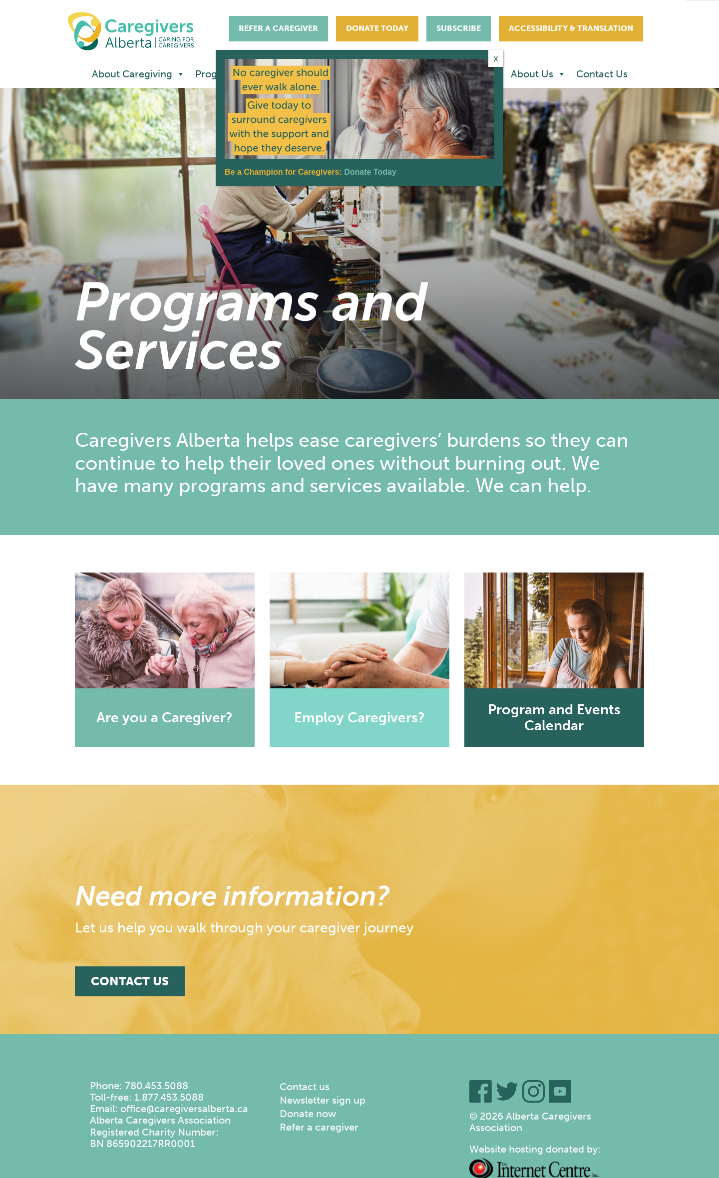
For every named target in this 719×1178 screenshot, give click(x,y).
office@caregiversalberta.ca (184, 1109)
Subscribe (458, 28)
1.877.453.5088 (169, 1097)
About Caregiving (138, 74)
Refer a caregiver (319, 1127)
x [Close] (496, 58)
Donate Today (377, 28)
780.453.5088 (156, 1086)
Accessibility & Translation (571, 28)
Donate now (308, 1114)
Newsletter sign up (322, 1100)
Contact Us (602, 74)
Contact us (305, 1087)
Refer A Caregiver (278, 28)
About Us (538, 74)
